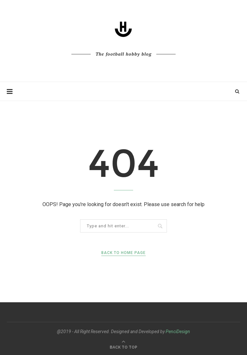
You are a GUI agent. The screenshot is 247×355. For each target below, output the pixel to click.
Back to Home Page (123, 252)
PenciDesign (178, 331)
